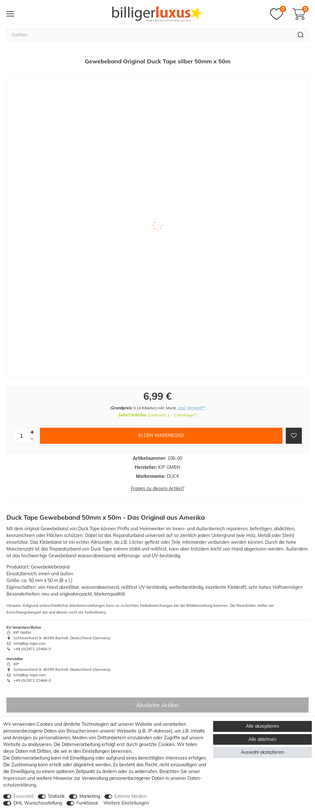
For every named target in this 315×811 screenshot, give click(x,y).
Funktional (87, 803)
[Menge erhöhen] (32, 432)
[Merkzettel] (278, 14)
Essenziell (23, 796)
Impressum (14, 778)
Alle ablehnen (262, 739)
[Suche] (301, 34)
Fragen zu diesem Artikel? (157, 488)
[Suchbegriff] (149, 34)
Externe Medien (130, 796)
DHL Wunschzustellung (38, 803)
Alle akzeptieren (262, 726)
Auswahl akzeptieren (262, 752)
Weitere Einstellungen (126, 803)
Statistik (56, 796)
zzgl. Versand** (191, 408)
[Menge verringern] (32, 439)
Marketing (89, 796)
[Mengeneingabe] (21, 435)
